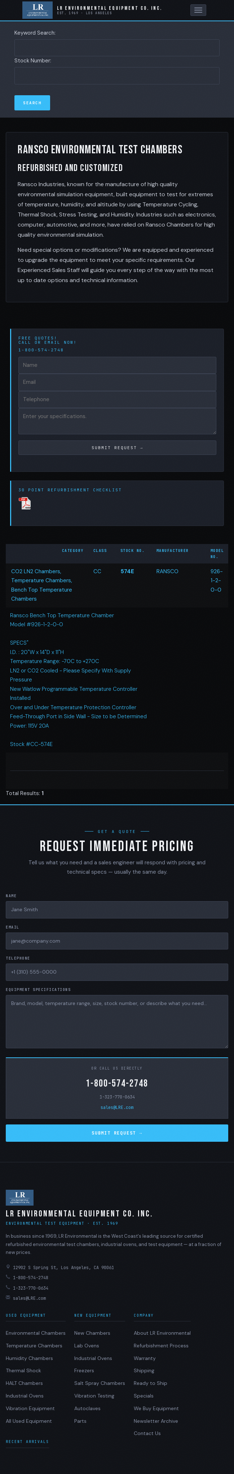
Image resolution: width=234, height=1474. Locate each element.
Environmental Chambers (36, 1333)
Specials (144, 1395)
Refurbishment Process (161, 1345)
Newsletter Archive (156, 1421)
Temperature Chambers (34, 1345)
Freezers (84, 1370)
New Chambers (92, 1333)
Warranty (145, 1358)
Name (11, 896)
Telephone (18, 958)
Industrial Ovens (25, 1395)
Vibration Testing (94, 1395)
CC (97, 571)
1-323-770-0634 (117, 1097)
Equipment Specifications (38, 989)
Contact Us (147, 1433)
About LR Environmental (162, 1333)
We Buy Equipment (156, 1408)
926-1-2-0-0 (217, 580)
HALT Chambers (24, 1383)
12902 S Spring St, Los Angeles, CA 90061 (60, 1267)
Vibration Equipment (30, 1408)
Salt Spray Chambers (99, 1383)
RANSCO (167, 571)
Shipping (144, 1370)
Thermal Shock (23, 1370)
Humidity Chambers (29, 1358)
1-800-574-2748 (117, 1083)
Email (12, 927)
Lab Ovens (86, 1345)
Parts (80, 1421)
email (52, 342)
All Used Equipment (29, 1421)
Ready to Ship (150, 1383)
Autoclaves (87, 1408)
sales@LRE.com (117, 1107)
